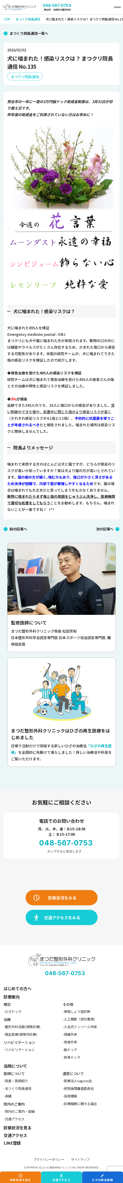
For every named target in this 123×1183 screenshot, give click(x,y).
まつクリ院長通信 (25, 76)
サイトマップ (80, 1159)
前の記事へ (18, 529)
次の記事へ (105, 529)
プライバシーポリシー (49, 1159)
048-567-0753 (57, 5)
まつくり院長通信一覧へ (28, 33)
